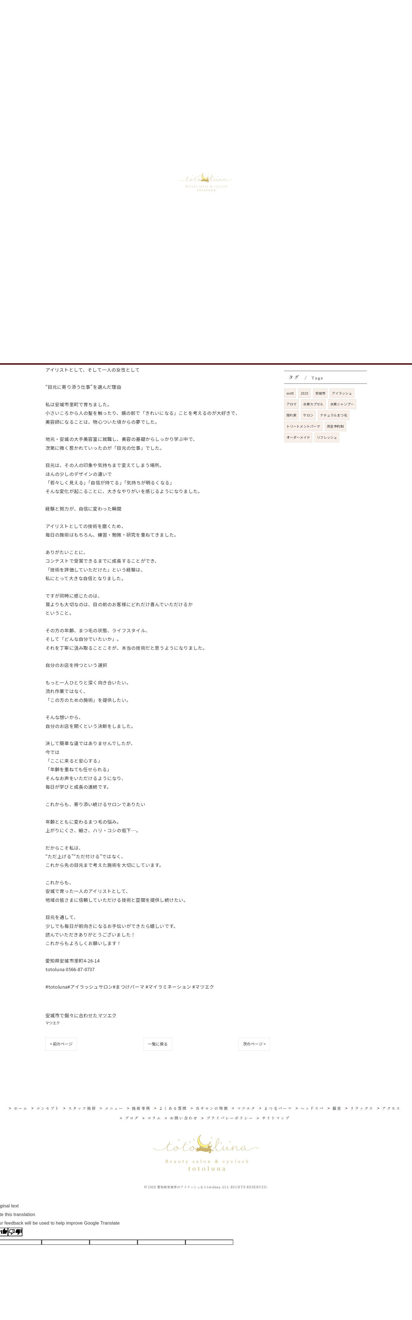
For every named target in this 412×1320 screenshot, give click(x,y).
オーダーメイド (298, 437)
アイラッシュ (342, 393)
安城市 (320, 393)
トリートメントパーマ (303, 426)
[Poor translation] (15, 1232)
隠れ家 (291, 415)
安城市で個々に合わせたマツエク (81, 1015)
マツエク (52, 1022)
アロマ (291, 404)
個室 (292, 214)
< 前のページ (61, 1044)
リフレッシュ (327, 437)
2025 (305, 393)
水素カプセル (313, 404)
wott (290, 393)
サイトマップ (276, 1118)
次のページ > (254, 1044)
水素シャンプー (342, 404)
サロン (308, 415)
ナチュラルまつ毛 (333, 415)
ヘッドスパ (298, 204)
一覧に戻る (158, 1044)
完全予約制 (335, 426)
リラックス (298, 225)
